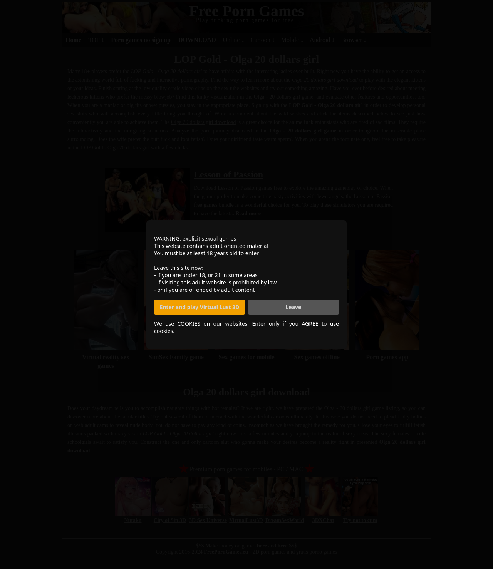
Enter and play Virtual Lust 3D (199, 307)
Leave (294, 307)
